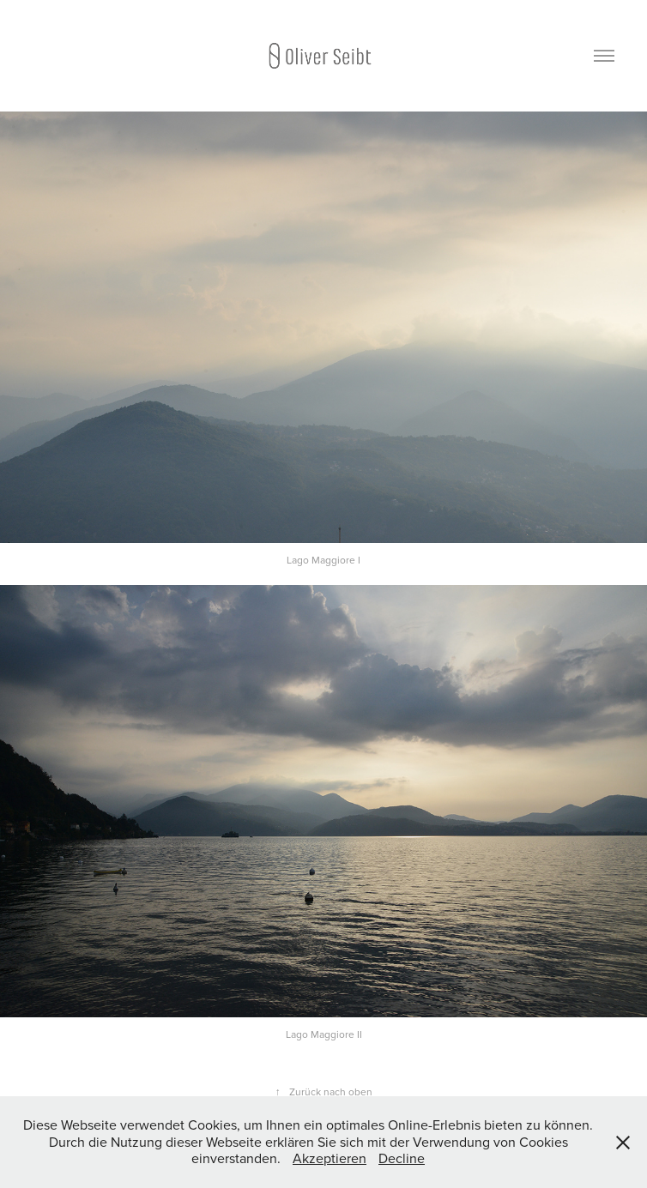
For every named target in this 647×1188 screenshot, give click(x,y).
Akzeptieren (329, 1158)
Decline (401, 1158)
